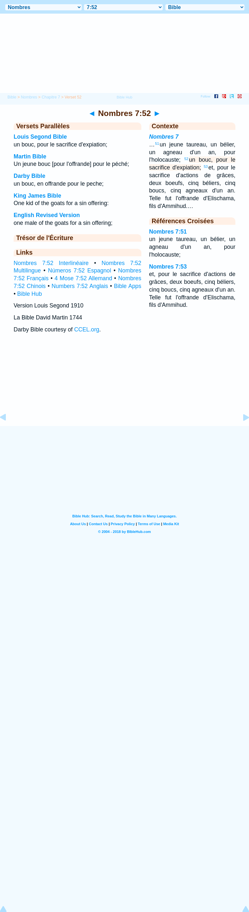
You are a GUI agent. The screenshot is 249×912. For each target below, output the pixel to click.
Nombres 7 (164, 136)
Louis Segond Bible (40, 136)
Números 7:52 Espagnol (79, 270)
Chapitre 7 (51, 97)
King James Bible (37, 195)
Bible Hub (29, 294)
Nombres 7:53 (168, 266)
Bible (11, 97)
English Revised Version (47, 215)
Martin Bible (30, 156)
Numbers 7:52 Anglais (80, 286)
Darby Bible (29, 176)
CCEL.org (86, 329)
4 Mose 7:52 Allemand (83, 278)
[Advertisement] (124, 385)
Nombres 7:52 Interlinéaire (51, 263)
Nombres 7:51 (168, 231)
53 (206, 166)
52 (186, 159)
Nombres (29, 97)
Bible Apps (127, 286)
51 (157, 143)
